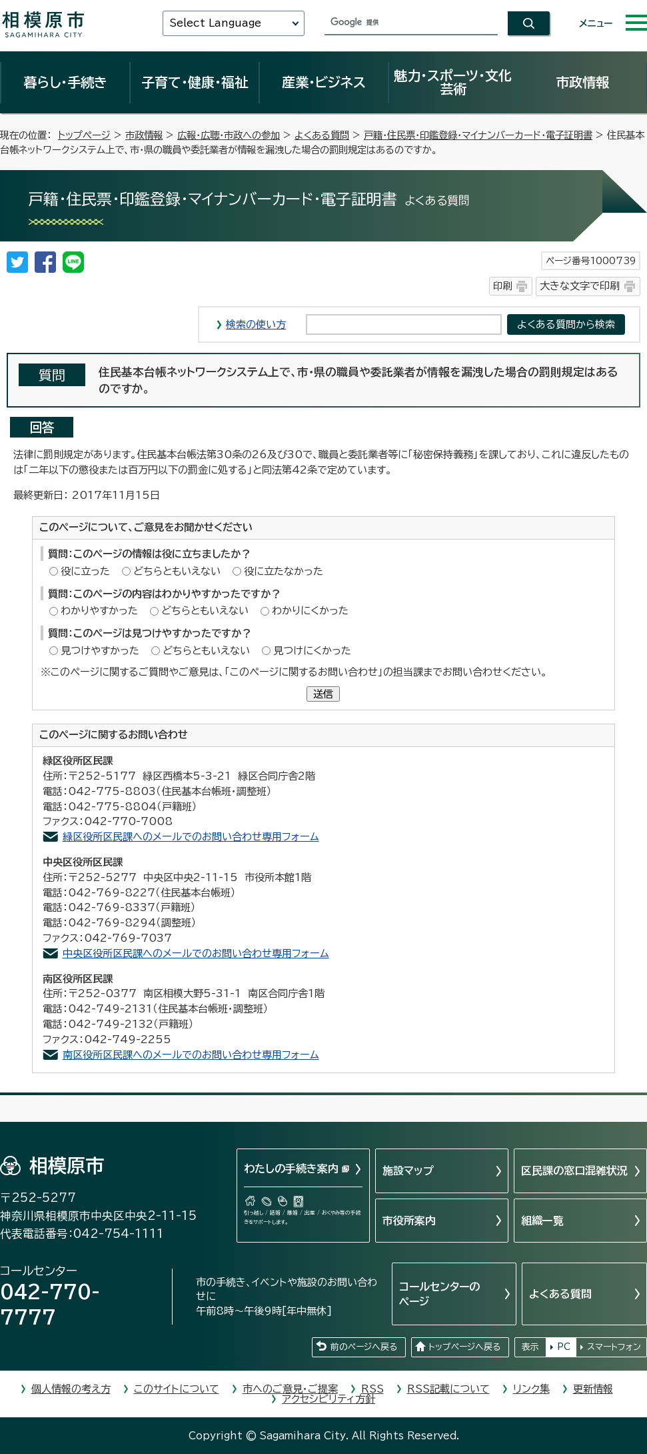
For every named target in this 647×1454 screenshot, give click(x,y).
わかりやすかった (99, 611)
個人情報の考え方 (71, 1389)
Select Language (215, 23)
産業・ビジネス (324, 82)
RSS (372, 1389)
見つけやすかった (100, 651)
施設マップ (408, 1170)
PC (563, 1347)
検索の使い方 (256, 324)
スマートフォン (614, 1347)
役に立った (85, 571)
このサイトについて (176, 1389)
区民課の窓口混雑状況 (574, 1170)
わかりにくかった (310, 611)
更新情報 (593, 1389)
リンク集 (531, 1389)
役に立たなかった (283, 571)
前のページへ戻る (363, 1347)
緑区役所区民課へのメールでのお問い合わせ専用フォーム (191, 837)
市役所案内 (409, 1220)
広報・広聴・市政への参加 (228, 135)
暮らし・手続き (65, 82)
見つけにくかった (312, 651)
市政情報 (582, 82)
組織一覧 (542, 1220)
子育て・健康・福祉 (194, 82)
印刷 (502, 286)
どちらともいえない (177, 571)
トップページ (84, 135)
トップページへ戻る (464, 1347)
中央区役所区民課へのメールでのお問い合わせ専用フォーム (196, 953)
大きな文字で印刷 (580, 286)
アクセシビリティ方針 (328, 1399)
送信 (323, 694)
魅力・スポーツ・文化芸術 (453, 82)
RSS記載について (448, 1389)
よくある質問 (322, 135)
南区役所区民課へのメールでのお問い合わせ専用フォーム (191, 1055)
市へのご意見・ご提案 (290, 1389)
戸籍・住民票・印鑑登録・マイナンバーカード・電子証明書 (478, 135)
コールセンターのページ (439, 1294)
